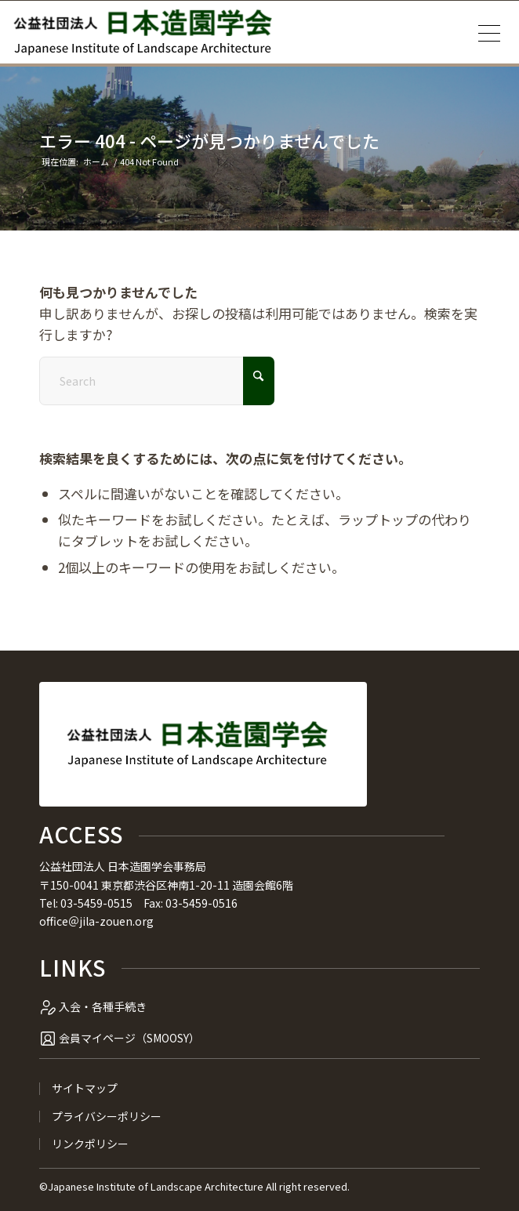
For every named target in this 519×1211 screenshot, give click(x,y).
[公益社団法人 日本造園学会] (142, 32)
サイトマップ (85, 1088)
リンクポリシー (90, 1144)
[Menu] (484, 32)
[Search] (156, 381)
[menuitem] (484, 32)
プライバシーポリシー (107, 1116)
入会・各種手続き (103, 1006)
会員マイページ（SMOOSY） (129, 1038)
